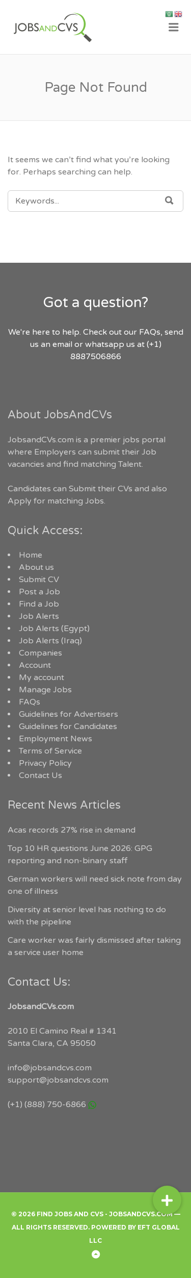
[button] (167, 1200)
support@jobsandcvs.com (58, 1080)
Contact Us (40, 775)
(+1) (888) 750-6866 (47, 1104)
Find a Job (39, 604)
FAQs (29, 702)
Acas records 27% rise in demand (71, 830)
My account (41, 677)
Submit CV (39, 579)
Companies (40, 653)
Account (35, 665)
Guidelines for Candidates (68, 726)
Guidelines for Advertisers (68, 714)
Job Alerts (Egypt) (54, 628)
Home (30, 555)
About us (36, 567)
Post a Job (39, 592)
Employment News (55, 739)
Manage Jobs (45, 690)
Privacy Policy (45, 763)
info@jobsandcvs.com (50, 1068)
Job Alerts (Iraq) (50, 641)
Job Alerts (39, 616)
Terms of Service (50, 751)
